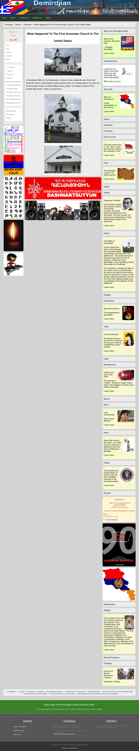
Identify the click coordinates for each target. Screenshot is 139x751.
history (18, 25)
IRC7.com (108, 81)
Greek (48, 18)
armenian (9, 25)
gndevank (9, 78)
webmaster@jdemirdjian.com (64, 734)
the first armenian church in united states (18, 99)
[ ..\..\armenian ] (10, 67)
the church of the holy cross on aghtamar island (20, 92)
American (24, 18)
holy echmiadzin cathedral (13, 81)
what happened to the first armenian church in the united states (62, 25)
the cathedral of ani (12, 88)
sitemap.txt (65, 748)
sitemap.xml (73, 748)
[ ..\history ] (9, 71)
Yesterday (108, 682)
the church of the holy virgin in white (17, 95)
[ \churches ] (9, 74)
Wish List (8, 118)
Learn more (109, 53)
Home (4, 18)
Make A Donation (11, 111)
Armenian (36, 18)
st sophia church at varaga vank (15, 85)
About (13, 18)
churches (27, 25)
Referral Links (10, 114)
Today (117, 682)
